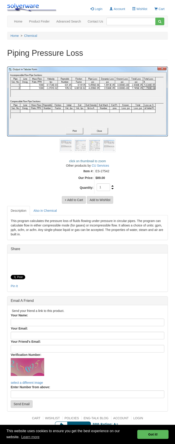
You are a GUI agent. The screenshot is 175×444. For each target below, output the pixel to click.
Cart (159, 9)
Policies (72, 418)
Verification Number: (26, 355)
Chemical (30, 35)
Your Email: (19, 328)
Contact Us (95, 21)
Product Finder (39, 21)
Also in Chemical (45, 210)
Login (96, 9)
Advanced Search (68, 21)
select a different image (27, 382)
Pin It (14, 286)
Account (117, 9)
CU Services (100, 165)
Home (18, 21)
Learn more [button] (30, 437)
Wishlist (139, 9)
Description (18, 210)
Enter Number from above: (30, 387)
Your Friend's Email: (26, 341)
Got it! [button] (153, 434)
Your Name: (19, 315)
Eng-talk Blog (95, 418)
